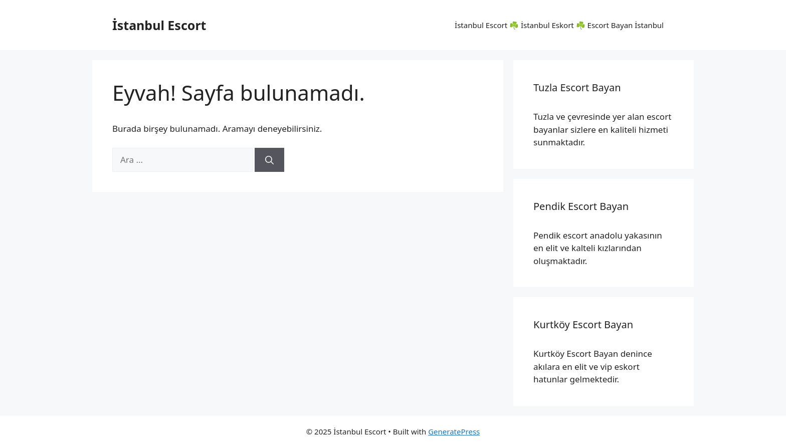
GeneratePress (454, 431)
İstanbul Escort (159, 25)
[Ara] (269, 160)
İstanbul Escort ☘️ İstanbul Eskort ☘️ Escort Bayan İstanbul (559, 25)
